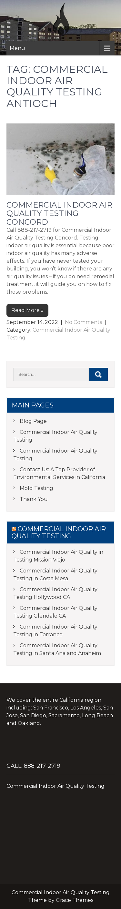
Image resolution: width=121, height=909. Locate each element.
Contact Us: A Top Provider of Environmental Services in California (59, 473)
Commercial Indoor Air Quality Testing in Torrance (55, 631)
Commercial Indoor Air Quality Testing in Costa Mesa (55, 575)
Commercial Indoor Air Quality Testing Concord (59, 213)
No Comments (83, 322)
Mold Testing (36, 488)
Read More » (27, 310)
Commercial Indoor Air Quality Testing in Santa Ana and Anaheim (57, 649)
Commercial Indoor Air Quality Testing (55, 436)
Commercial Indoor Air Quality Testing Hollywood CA (55, 593)
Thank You (34, 499)
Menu (17, 48)
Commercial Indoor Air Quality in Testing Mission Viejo (58, 556)
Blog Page (33, 421)
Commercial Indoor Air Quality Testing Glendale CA (55, 612)
